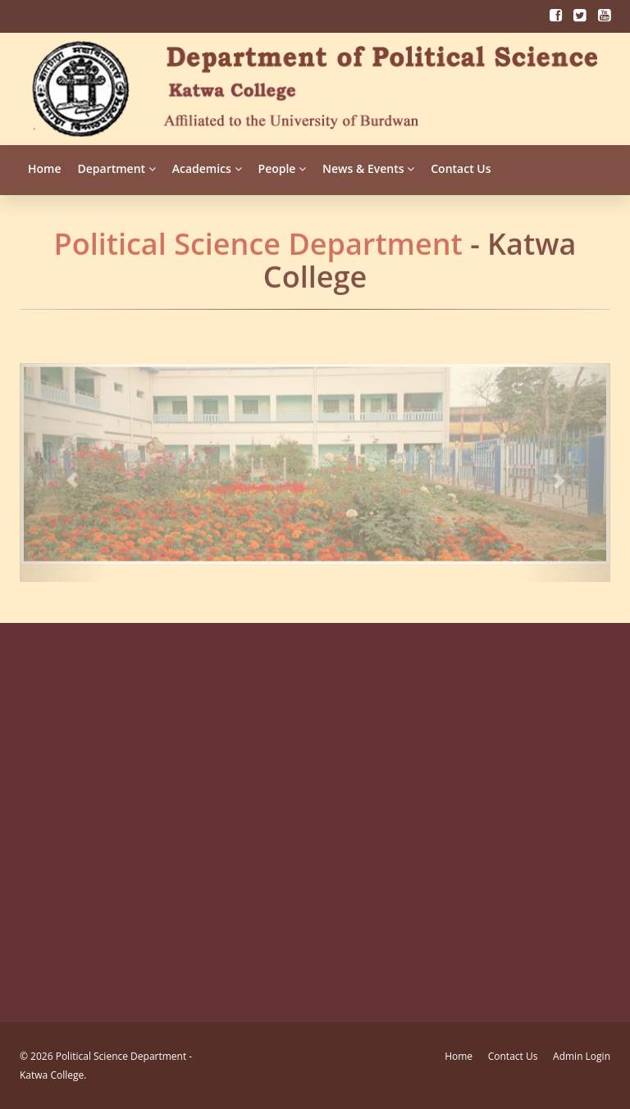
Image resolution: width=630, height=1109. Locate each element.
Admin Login (581, 1056)
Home (45, 168)
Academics (207, 168)
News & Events (368, 168)
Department (117, 168)
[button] (64, 466)
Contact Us (461, 168)
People (282, 168)
